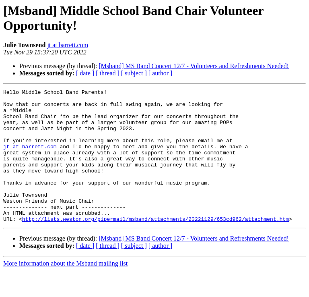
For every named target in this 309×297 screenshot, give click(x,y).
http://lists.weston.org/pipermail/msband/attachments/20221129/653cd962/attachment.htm (155, 245)
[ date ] (85, 73)
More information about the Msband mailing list (65, 290)
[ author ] (160, 73)
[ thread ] (107, 73)
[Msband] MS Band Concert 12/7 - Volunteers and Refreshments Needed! (194, 65)
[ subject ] (134, 73)
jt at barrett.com (67, 45)
